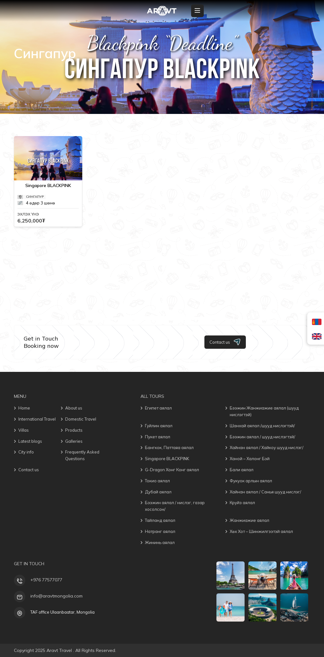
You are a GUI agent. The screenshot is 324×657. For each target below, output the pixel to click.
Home (24, 407)
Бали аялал (241, 469)
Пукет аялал (157, 436)
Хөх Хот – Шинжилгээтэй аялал (261, 531)
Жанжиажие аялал (249, 520)
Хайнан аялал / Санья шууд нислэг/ (265, 491)
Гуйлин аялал (158, 425)
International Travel (37, 419)
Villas (23, 430)
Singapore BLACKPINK (48, 185)
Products (74, 430)
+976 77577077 (46, 580)
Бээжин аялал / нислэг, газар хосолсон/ (175, 506)
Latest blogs (30, 441)
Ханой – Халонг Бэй (250, 458)
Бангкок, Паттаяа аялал (169, 447)
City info (26, 451)
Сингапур (35, 197)
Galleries (74, 441)
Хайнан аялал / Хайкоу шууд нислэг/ (266, 447)
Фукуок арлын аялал (251, 480)
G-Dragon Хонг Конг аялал (172, 469)
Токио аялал (157, 480)
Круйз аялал (242, 502)
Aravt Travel (60, 650)
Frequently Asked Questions (82, 455)
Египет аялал (158, 407)
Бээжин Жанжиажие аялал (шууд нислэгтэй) (264, 411)
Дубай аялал (158, 491)
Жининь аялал (160, 542)
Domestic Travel (80, 419)
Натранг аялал (160, 531)
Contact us (225, 342)
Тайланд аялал (160, 520)
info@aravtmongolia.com (56, 596)
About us (73, 407)
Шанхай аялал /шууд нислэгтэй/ (262, 425)
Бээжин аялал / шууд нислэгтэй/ (262, 436)
